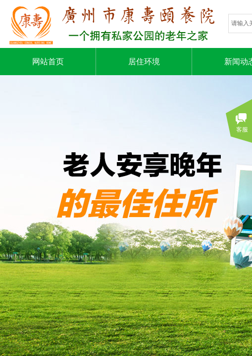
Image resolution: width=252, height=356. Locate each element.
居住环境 (144, 61)
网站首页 (48, 61)
